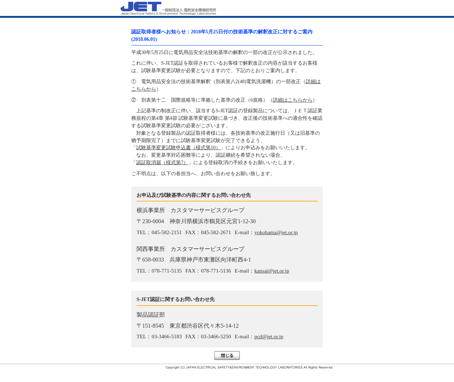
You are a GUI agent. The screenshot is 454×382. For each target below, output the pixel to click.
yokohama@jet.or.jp (276, 232)
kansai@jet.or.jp (271, 271)
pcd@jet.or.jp (268, 336)
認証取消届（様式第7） (162, 162)
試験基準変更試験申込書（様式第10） (178, 147)
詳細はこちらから (292, 100)
